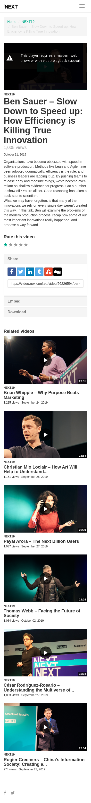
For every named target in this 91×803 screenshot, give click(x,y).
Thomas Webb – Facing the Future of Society (42, 613)
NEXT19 (28, 22)
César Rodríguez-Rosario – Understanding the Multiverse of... (39, 687)
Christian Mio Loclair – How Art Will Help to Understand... (40, 469)
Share (13, 259)
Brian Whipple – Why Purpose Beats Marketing (41, 395)
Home (11, 22)
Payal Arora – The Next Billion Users (41, 541)
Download (17, 312)
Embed (14, 301)
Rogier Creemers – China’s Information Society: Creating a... (44, 762)
